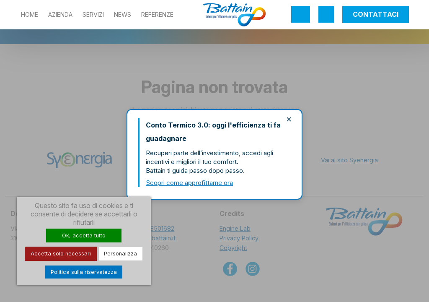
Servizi (93, 14)
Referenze (157, 14)
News (122, 14)
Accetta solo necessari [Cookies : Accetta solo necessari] (61, 253)
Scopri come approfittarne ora (189, 183)
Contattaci (375, 14)
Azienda (60, 14)
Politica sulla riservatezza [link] (84, 272)
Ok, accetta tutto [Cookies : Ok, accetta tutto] (84, 235)
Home (29, 14)
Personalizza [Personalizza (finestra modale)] (120, 253)
